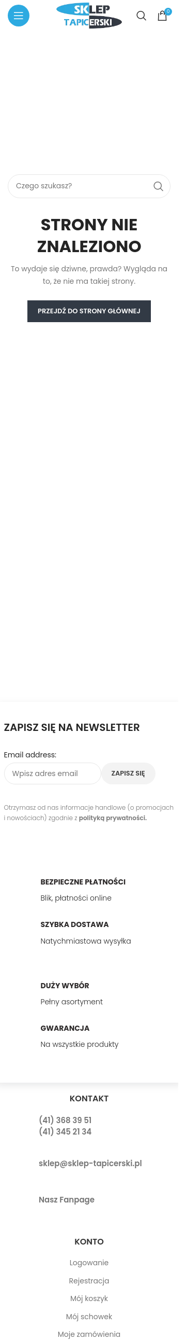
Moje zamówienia (89, 1334)
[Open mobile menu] (19, 15)
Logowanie (89, 1262)
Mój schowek (89, 1316)
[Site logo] (89, 15)
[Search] (141, 15)
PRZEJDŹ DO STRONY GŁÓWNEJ (89, 311)
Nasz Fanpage (67, 1199)
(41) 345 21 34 (65, 1131)
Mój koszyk (89, 1298)
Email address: (30, 755)
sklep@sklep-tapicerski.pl (90, 1163)
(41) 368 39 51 (65, 1120)
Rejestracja (89, 1281)
